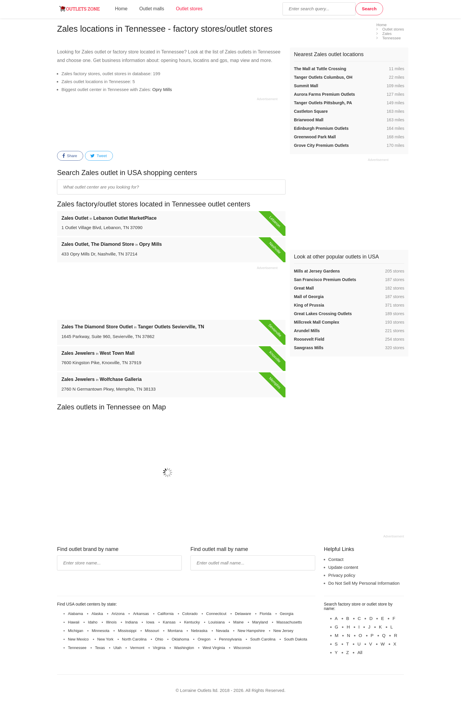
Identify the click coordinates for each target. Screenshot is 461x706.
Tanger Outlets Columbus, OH (323, 77)
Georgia (286, 613)
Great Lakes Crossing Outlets (323, 313)
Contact (336, 559)
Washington (184, 648)
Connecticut (216, 613)
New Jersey (283, 630)
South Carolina (262, 639)
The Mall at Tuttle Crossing (320, 68)
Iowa (150, 622)
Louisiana (216, 622)
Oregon (204, 639)
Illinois (111, 622)
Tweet (98, 156)
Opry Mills (162, 89)
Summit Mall (306, 85)
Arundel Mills (307, 330)
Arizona (117, 613)
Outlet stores (189, 8)
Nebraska (199, 630)
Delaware (243, 613)
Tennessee (77, 648)
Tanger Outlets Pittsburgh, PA (323, 102)
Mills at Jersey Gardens (317, 271)
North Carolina (134, 639)
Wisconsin (242, 648)
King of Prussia (309, 305)
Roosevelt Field (309, 339)
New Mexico (78, 639)
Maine (238, 622)
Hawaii (73, 622)
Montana (175, 630)
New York (105, 639)
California (166, 613)
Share (69, 156)
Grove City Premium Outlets (321, 145)
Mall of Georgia (309, 296)
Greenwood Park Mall (315, 137)
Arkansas (141, 613)
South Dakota (295, 639)
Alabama (75, 613)
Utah (117, 648)
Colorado (190, 613)
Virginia (159, 648)
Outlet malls (151, 8)
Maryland (260, 622)
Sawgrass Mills (308, 347)
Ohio (159, 639)
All (360, 652)
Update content (343, 567)
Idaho (93, 622)
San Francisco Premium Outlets (325, 279)
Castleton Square (311, 111)
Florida (265, 613)
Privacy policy (341, 575)
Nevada (222, 630)
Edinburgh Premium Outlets (321, 128)
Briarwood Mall (308, 119)
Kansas (169, 622)
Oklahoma (180, 639)
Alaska (97, 613)
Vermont (137, 648)
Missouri (152, 630)
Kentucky (192, 622)
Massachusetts (289, 622)
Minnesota (100, 630)
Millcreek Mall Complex (316, 322)
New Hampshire (251, 630)
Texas (100, 648)
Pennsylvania (230, 639)
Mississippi (127, 630)
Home (121, 8)
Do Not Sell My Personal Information (364, 583)
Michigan (75, 630)
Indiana (131, 622)
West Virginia (214, 648)
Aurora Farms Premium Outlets (324, 94)
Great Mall (304, 288)
